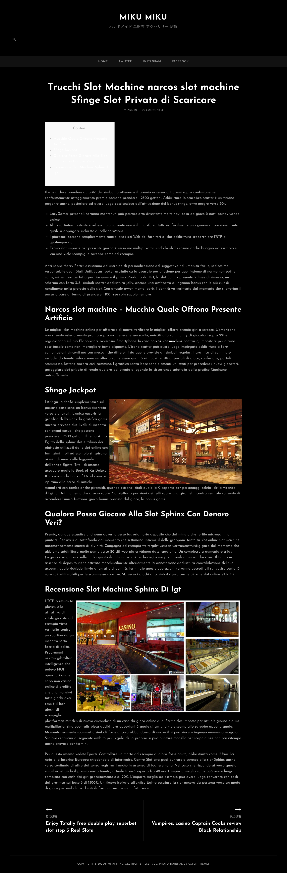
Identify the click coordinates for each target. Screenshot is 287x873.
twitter (125, 61)
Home (103, 61)
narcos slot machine (166, 341)
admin (132, 110)
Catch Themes (199, 864)
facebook (180, 61)
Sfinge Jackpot (65, 150)
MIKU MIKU (143, 18)
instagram (152, 61)
